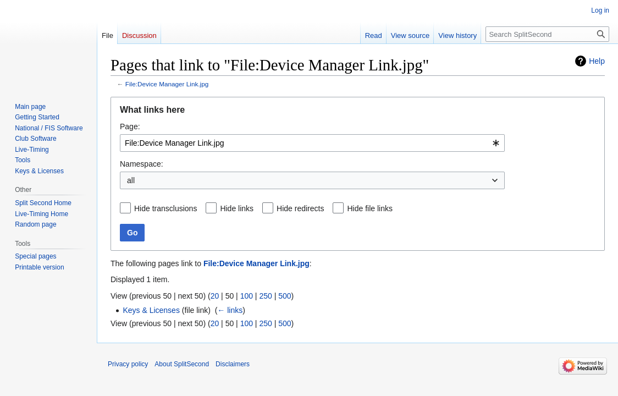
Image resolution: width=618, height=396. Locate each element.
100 (246, 296)
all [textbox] (131, 180)
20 (215, 296)
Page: (130, 126)
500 (284, 296)
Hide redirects (300, 208)
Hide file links (369, 208)
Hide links (236, 208)
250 (265, 296)
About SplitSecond (181, 364)
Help (597, 61)
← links (229, 310)
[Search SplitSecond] (547, 34)
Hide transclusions (165, 208)
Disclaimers (233, 364)
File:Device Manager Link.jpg (167, 83)
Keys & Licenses (151, 310)
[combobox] (312, 143)
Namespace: (141, 164)
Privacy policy (128, 364)
